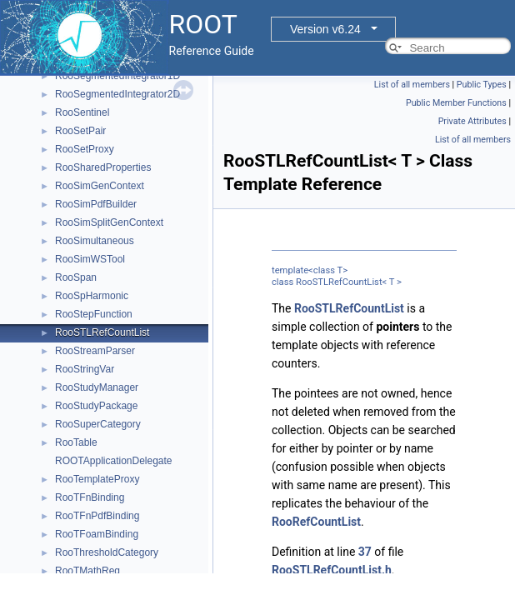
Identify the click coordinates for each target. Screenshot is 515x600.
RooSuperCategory (98, 424)
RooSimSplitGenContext (109, 222)
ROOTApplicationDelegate (113, 461)
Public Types (482, 84)
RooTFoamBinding (96, 534)
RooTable (76, 442)
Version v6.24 (325, 29)
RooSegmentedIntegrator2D (117, 94)
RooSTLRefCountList (102, 332)
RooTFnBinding (89, 497)
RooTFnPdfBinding (97, 516)
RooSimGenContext (99, 186)
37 (365, 551)
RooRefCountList (316, 521)
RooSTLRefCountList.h (332, 570)
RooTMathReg (87, 571)
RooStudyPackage (96, 406)
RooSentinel (82, 112)
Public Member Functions (456, 103)
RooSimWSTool (90, 259)
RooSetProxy (84, 149)
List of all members (412, 84)
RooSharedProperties (103, 167)
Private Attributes (472, 121)
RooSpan (76, 277)
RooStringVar (84, 369)
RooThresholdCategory (106, 552)
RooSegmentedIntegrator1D (117, 76)
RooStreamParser (95, 351)
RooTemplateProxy (97, 479)
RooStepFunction (93, 314)
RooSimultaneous (94, 241)
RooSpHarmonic (91, 296)
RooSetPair (80, 131)
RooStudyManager (96, 387)
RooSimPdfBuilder (96, 204)
